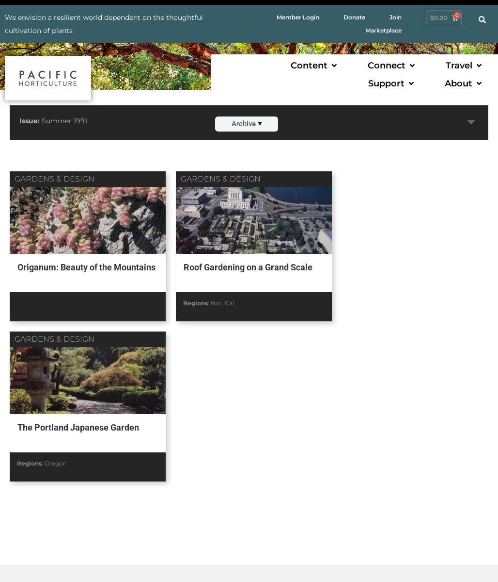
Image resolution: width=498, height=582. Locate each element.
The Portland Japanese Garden (404, 267)
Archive (247, 123)
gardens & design (54, 178)
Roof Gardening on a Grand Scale (244, 267)
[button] (314, 66)
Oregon (382, 302)
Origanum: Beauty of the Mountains (64, 273)
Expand (471, 122)
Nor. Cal (219, 302)
